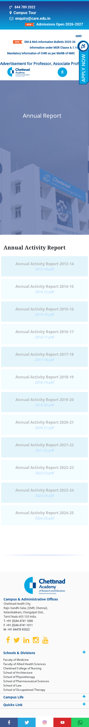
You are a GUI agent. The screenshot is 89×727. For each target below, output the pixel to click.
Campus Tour (25, 12)
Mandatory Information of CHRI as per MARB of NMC (41, 53)
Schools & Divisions (44, 652)
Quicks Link (44, 704)
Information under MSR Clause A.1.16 (54, 47)
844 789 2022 (24, 7)
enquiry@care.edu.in (33, 18)
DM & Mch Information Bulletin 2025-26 (49, 42)
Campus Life (44, 697)
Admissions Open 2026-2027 (59, 24)
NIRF (79, 36)
